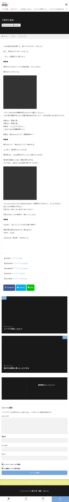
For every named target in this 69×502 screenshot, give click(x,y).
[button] (20, 92)
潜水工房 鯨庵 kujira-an (40, 491)
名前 (4, 436)
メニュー (43, 499)
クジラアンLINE (16, 258)
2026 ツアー (14, 9)
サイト (4, 454)
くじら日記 (5, 9)
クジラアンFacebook (20, 263)
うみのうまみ (22, 36)
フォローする (47, 388)
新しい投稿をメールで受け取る (11, 468)
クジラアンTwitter (18, 273)
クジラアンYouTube (20, 279)
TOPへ (60, 499)
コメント (5, 416)
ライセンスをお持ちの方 (56, 9)
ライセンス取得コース (40, 9)
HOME (6, 36)
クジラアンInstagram (20, 268)
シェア (25, 499)
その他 (16, 25)
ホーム (8, 499)
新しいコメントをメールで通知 (11, 464)
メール (4, 445)
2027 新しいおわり (25, 9)
